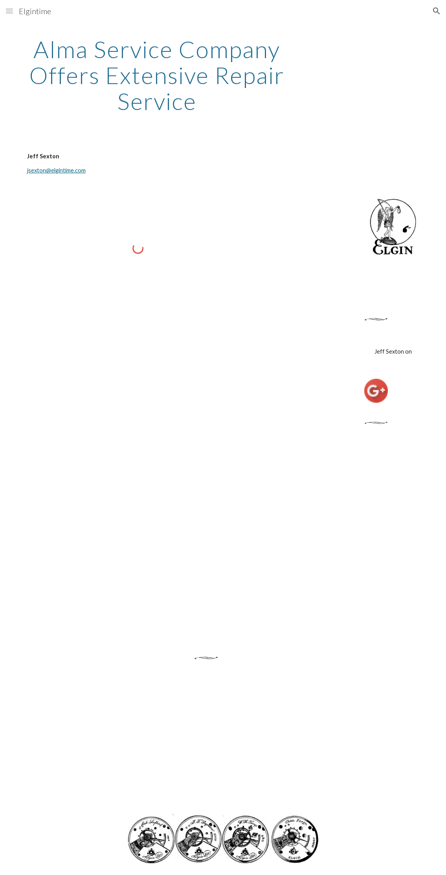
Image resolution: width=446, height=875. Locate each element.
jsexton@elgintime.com (56, 170)
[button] (9, 11)
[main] (156, 75)
